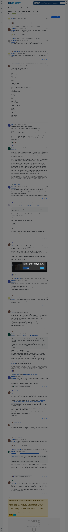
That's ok (42, 268)
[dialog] (34, 266)
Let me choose (26, 268)
